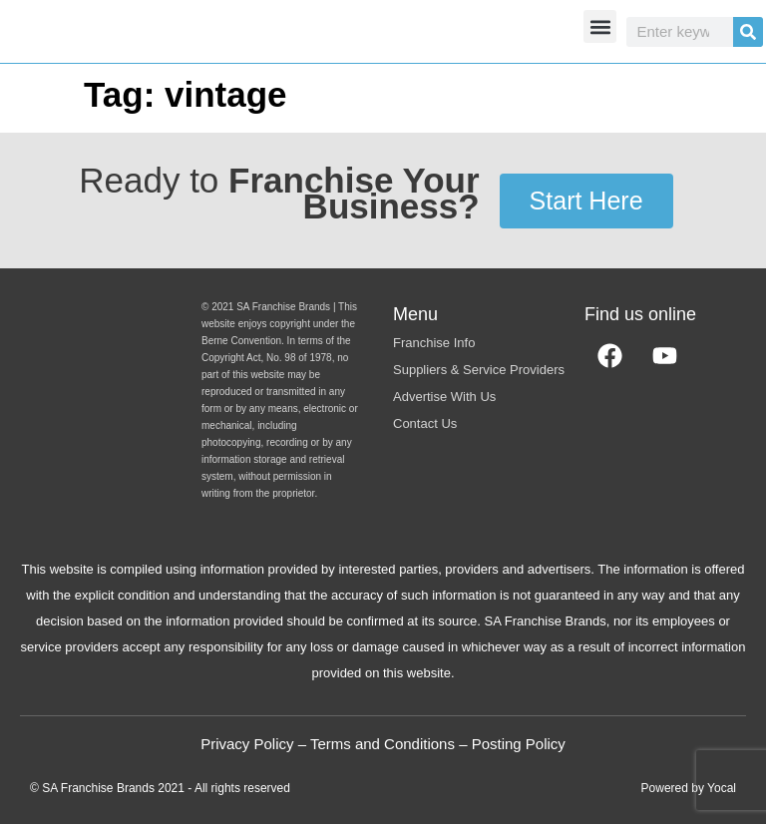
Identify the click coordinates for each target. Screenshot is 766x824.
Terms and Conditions (382, 743)
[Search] (748, 32)
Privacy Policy (246, 743)
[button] (599, 26)
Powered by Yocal (688, 788)
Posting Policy (519, 743)
